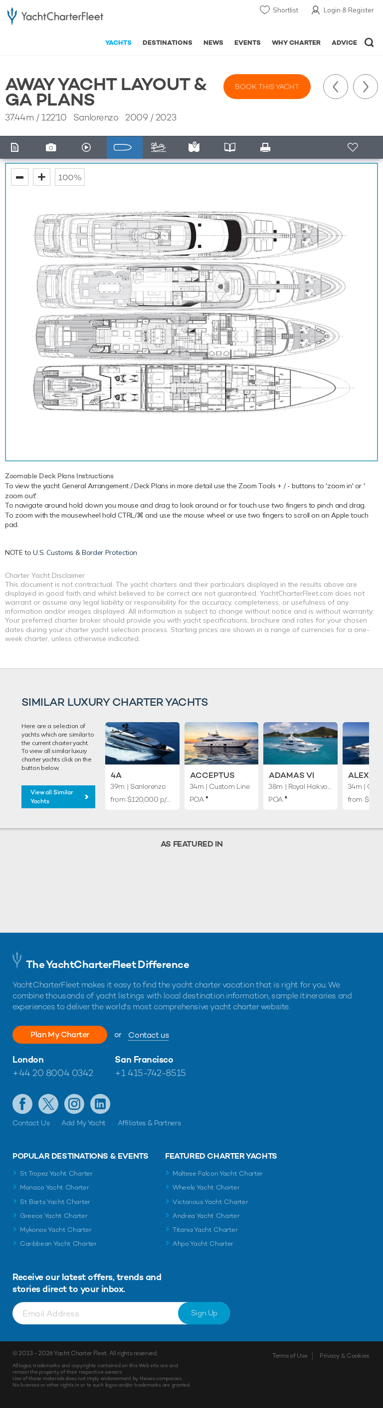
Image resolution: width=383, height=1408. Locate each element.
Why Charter (296, 42)
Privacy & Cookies (344, 1356)
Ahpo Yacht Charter (203, 1243)
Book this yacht (267, 86)
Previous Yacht (335, 86)
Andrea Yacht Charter (206, 1215)
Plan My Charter (59, 1034)
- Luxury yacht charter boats (55, 18)
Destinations (167, 42)
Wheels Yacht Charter (206, 1187)
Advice (344, 42)
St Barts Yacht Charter (55, 1201)
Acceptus (212, 775)
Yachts (118, 42)
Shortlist (285, 10)
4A (116, 775)
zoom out (19, 177)
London (27, 1059)
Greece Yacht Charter (54, 1215)
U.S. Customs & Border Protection (85, 552)
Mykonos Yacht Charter (55, 1229)
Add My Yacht (83, 1122)
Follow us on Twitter (48, 1104)
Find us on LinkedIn (100, 1104)
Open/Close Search (369, 42)
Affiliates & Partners (149, 1122)
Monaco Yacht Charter (54, 1187)
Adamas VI (291, 775)
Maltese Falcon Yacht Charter (218, 1173)
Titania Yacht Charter (205, 1229)
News (213, 42)
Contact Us (31, 1122)
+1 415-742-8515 (150, 1073)
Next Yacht (365, 86)
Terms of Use (289, 1356)
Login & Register (349, 10)
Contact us (148, 1035)
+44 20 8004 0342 (52, 1073)
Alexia (362, 775)
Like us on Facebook (22, 1104)
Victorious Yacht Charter (210, 1201)
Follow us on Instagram (74, 1104)
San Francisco (144, 1059)
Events (247, 42)
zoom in (41, 177)
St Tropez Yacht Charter (56, 1173)
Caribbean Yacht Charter (58, 1243)
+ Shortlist (354, 147)
